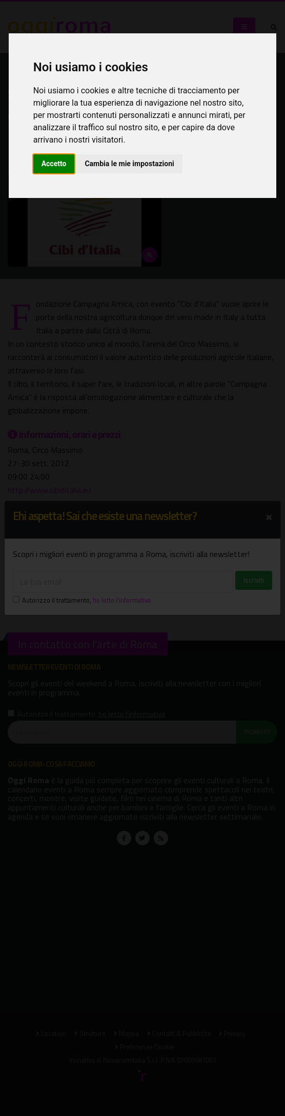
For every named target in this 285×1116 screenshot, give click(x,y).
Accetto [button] (54, 164)
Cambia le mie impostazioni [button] (129, 164)
